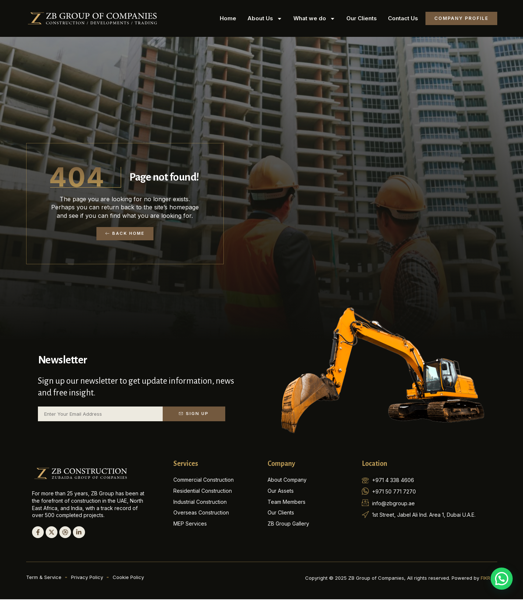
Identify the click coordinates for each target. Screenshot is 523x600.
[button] (502, 579)
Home (228, 18)
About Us (264, 18)
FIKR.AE (489, 579)
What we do (314, 18)
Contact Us (403, 18)
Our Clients (361, 18)
